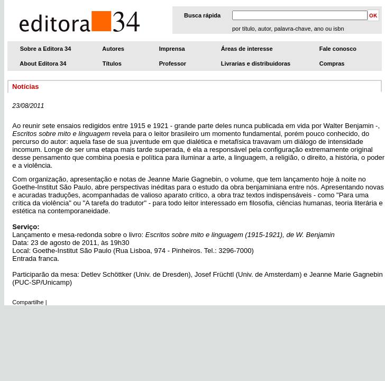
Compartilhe (27, 302)
